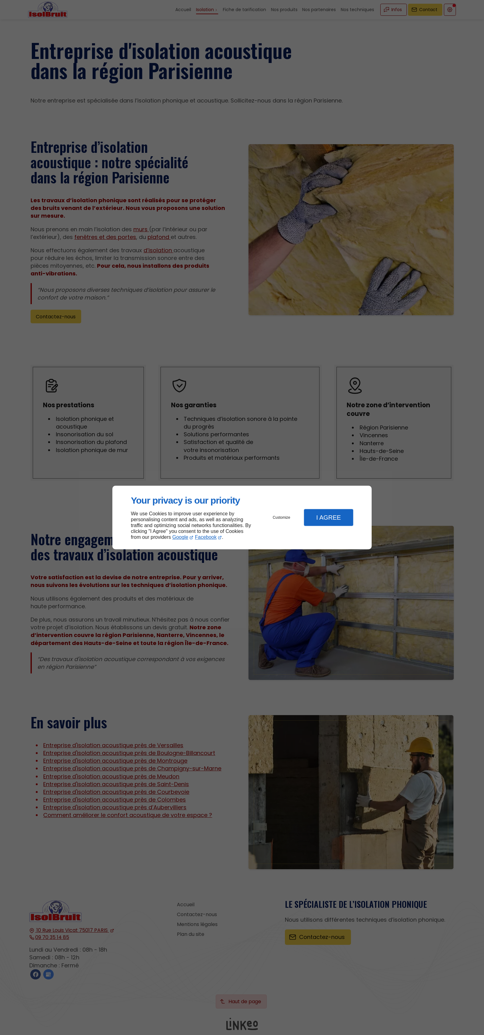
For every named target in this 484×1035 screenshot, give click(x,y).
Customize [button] (281, 517)
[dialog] (242, 518)
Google (180, 537)
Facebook (206, 537)
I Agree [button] (328, 517)
